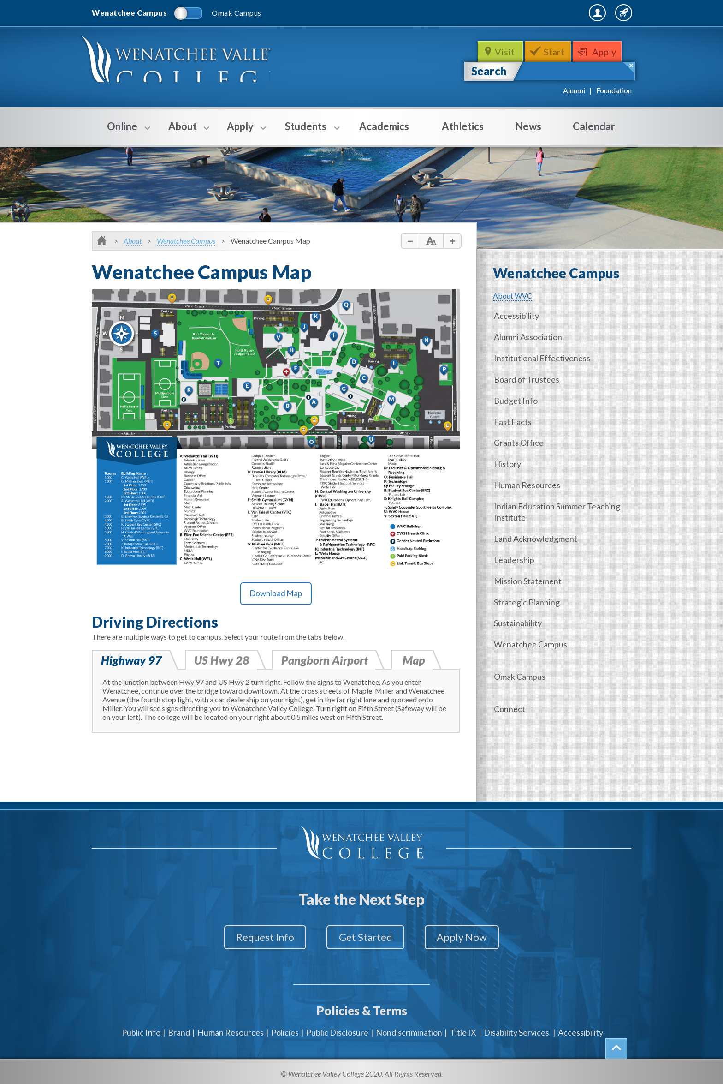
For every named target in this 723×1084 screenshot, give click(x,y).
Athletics (463, 126)
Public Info (141, 1029)
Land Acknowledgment (537, 534)
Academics (384, 126)
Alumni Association (529, 336)
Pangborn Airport (326, 660)
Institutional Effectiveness (543, 357)
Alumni (574, 90)
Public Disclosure (337, 1029)
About (183, 132)
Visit (504, 51)
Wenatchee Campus (186, 240)
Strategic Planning (528, 597)
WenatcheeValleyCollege (180, 63)
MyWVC (531, 12)
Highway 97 (131, 660)
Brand (179, 1029)
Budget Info (517, 399)
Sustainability (519, 617)
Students (305, 132)
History (508, 461)
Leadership (515, 555)
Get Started (365, 937)
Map (415, 660)
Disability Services (516, 1029)
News (528, 126)
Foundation (614, 90)
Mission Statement (529, 576)
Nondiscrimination (409, 1029)
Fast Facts (514, 419)
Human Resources (528, 482)
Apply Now (468, 937)
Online (122, 132)
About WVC (512, 295)
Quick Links (606, 12)
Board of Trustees (528, 378)
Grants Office (520, 440)
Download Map (276, 593)
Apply (607, 51)
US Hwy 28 (222, 660)
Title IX (463, 1029)
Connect (511, 702)
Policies (285, 1029)
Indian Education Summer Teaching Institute (558, 508)
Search (489, 71)
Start (555, 51)
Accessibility (517, 316)
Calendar (594, 126)
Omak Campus (521, 670)
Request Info (259, 937)
